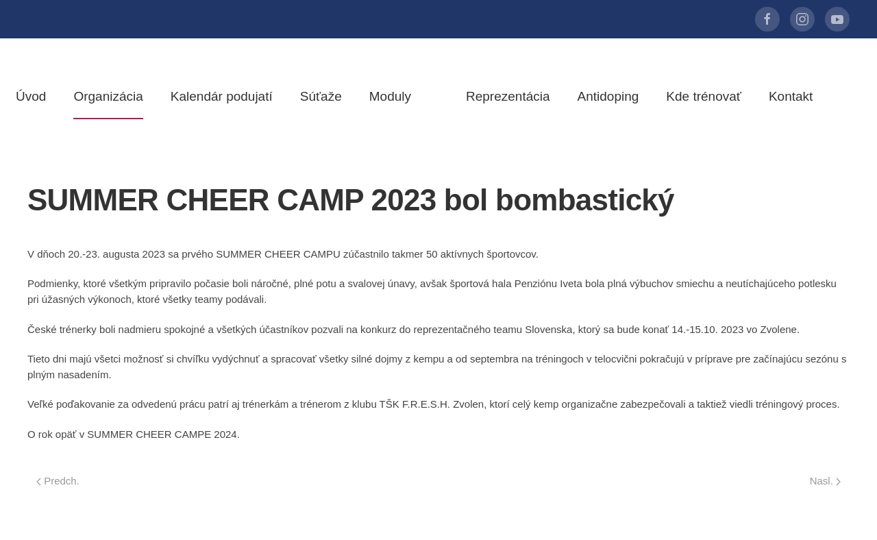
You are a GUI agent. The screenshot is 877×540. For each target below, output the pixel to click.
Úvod (31, 96)
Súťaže (321, 96)
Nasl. (825, 481)
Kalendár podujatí (222, 96)
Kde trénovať (703, 96)
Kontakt (791, 96)
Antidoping (608, 96)
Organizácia (108, 96)
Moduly (390, 96)
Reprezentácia (508, 96)
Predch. (57, 481)
